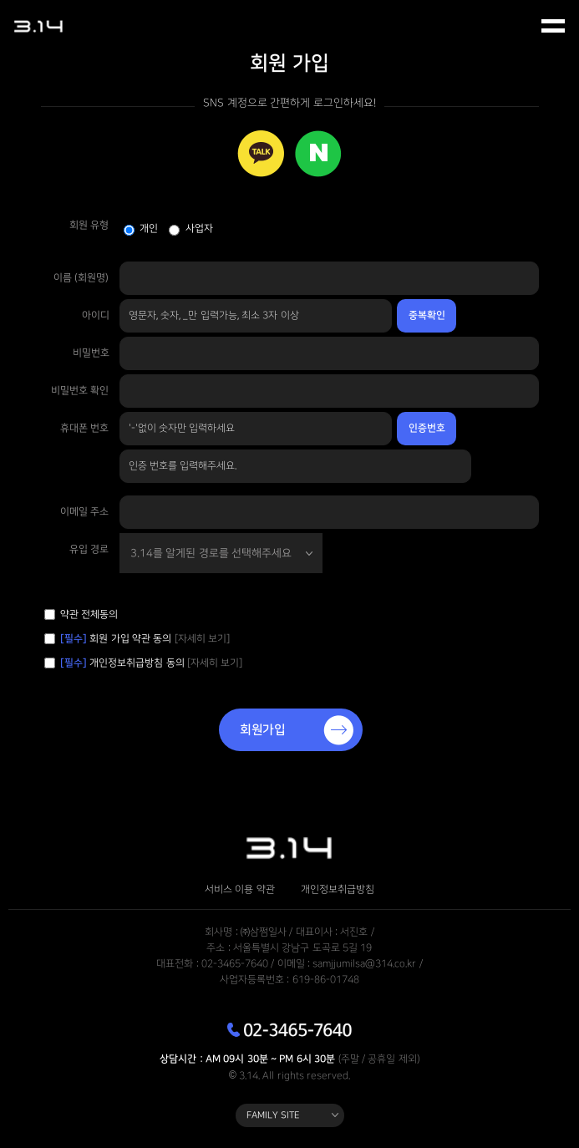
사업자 (199, 228)
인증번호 (427, 428)
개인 (149, 228)
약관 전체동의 (89, 614)
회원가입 (263, 730)
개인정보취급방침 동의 (123, 663)
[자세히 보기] (202, 638)
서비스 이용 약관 (240, 890)
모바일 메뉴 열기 (553, 26)
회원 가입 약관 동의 (145, 638)
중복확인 (427, 315)
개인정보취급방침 (337, 890)
